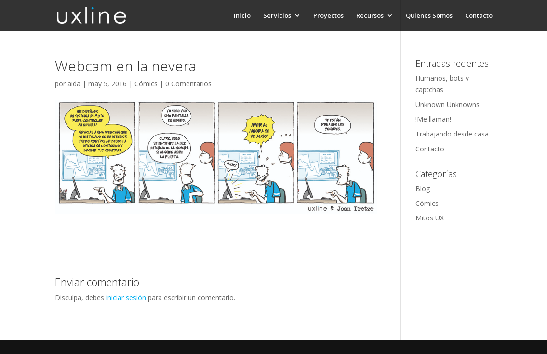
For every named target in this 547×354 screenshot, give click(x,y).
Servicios (277, 16)
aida (73, 83)
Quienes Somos (429, 16)
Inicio (242, 16)
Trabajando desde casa (452, 133)
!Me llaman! (433, 118)
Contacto (479, 16)
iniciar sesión (126, 297)
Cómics (146, 83)
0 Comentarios (188, 83)
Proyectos (328, 16)
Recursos (370, 16)
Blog (422, 188)
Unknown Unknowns (447, 104)
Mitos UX (429, 217)
